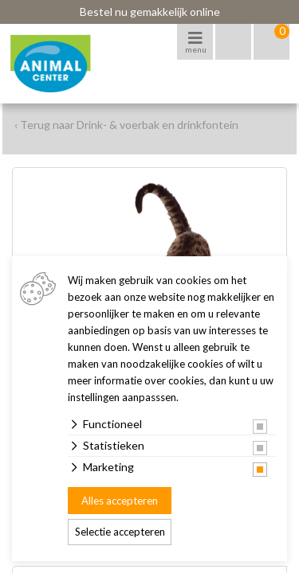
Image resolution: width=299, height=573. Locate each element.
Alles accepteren (119, 500)
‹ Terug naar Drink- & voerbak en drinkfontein (126, 124)
